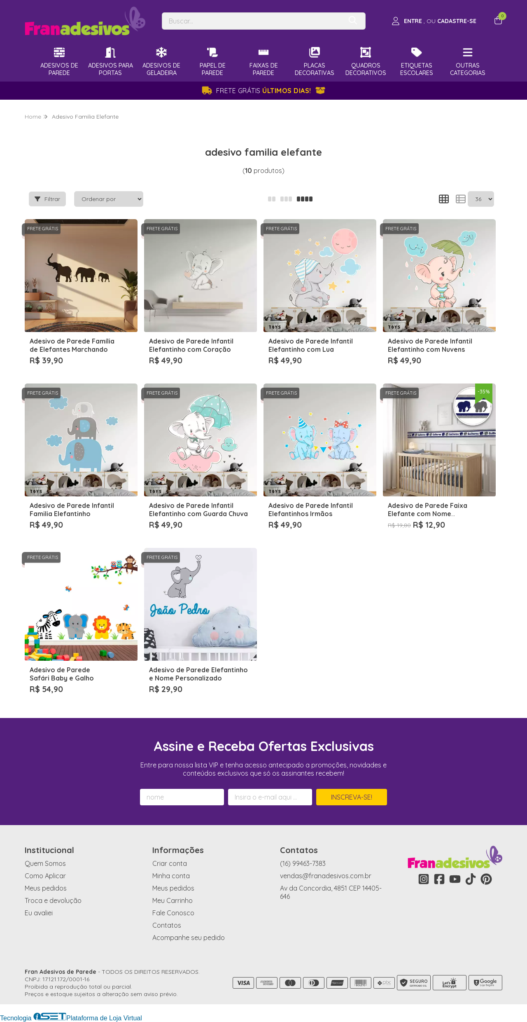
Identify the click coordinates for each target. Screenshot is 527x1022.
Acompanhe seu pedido (188, 937)
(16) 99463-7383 (303, 863)
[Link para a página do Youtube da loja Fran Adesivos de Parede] (455, 879)
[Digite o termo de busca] (252, 21)
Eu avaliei (39, 913)
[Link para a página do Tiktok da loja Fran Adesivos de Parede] (470, 879)
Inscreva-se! (351, 797)
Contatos (166, 925)
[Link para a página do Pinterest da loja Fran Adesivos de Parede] (486, 879)
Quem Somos (45, 863)
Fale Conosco (173, 913)
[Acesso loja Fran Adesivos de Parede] (434, 21)
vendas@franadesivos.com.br (325, 876)
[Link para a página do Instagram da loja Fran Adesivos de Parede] (423, 879)
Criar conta (169, 863)
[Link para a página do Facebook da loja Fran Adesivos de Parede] (439, 879)
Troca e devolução (53, 900)
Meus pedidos (46, 888)
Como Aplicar (45, 876)
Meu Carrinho (172, 900)
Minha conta (171, 876)
